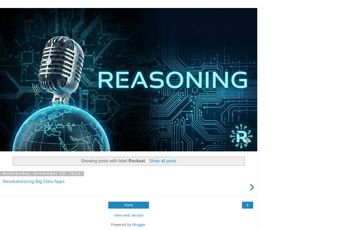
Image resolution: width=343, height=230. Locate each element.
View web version (129, 215)
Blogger (139, 225)
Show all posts (162, 161)
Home (128, 205)
